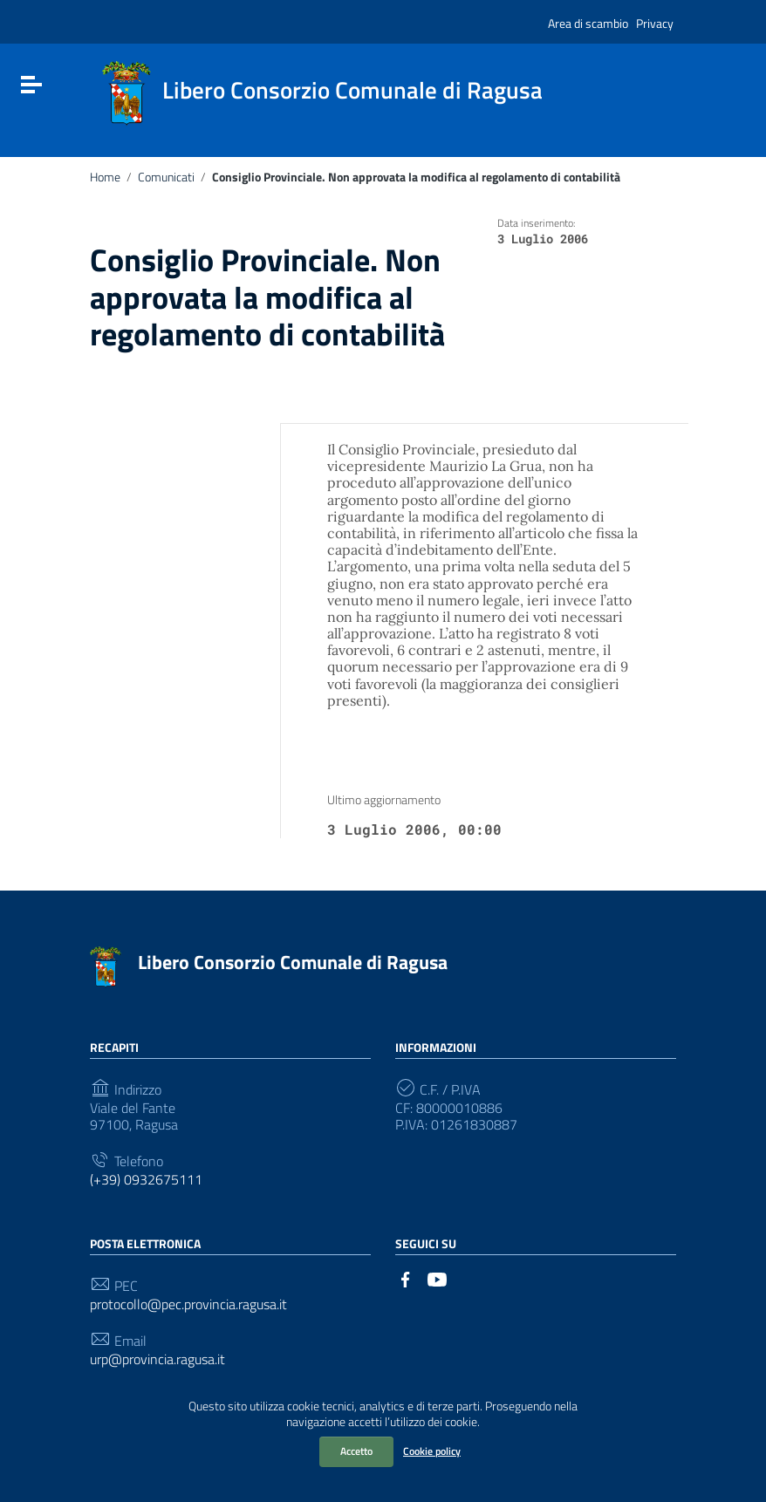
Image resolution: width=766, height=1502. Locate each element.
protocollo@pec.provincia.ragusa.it (188, 1304)
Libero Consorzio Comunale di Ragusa (293, 962)
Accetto (356, 1451)
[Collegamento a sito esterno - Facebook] (405, 1277)
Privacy (655, 23)
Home (105, 177)
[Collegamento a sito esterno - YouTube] (437, 1277)
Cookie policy (432, 1451)
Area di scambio (588, 23)
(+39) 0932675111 (146, 1179)
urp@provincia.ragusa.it (157, 1359)
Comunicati (166, 177)
